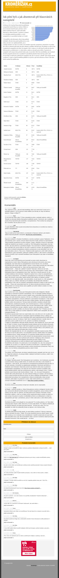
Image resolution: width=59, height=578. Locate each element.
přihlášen (24, 197)
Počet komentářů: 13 (26, 23)
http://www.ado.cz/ (14, 457)
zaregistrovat (17, 198)
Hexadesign (34, 565)
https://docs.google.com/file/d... (36, 380)
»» (9, 451)
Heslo (4, 428)
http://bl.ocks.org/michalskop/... (34, 234)
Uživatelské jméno (7, 424)
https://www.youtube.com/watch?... (33, 488)
